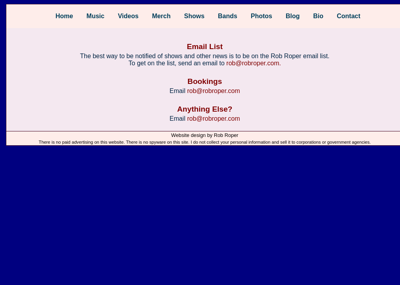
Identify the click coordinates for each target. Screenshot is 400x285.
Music (95, 16)
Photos (261, 16)
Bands (227, 16)
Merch (161, 16)
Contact (348, 16)
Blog (293, 16)
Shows (194, 16)
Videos (128, 16)
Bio (318, 16)
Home (64, 16)
